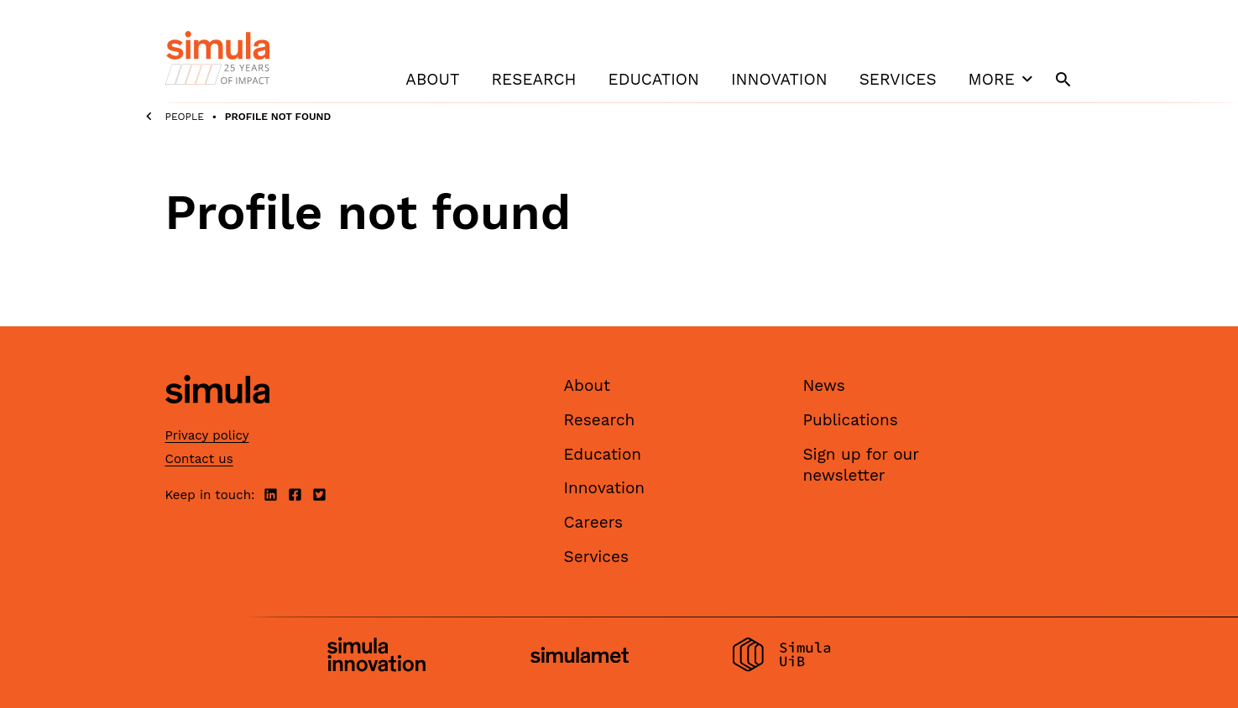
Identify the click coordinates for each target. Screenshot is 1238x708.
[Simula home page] (217, 418)
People (185, 117)
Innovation (779, 79)
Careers (594, 522)
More (1003, 79)
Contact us (199, 458)
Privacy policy (207, 435)
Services (898, 79)
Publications (850, 419)
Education (654, 79)
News (824, 385)
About (432, 79)
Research (533, 79)
